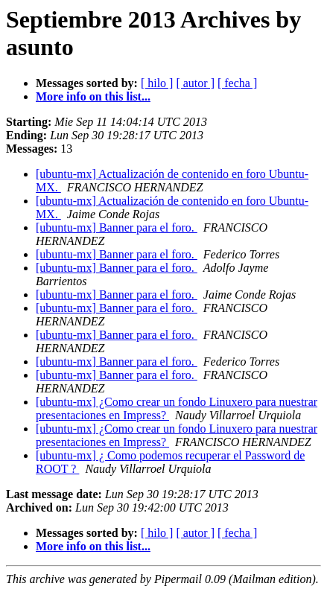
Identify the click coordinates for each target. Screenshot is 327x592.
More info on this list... (93, 96)
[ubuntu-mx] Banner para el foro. (116, 227)
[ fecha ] (237, 83)
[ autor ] (195, 83)
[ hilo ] (157, 83)
